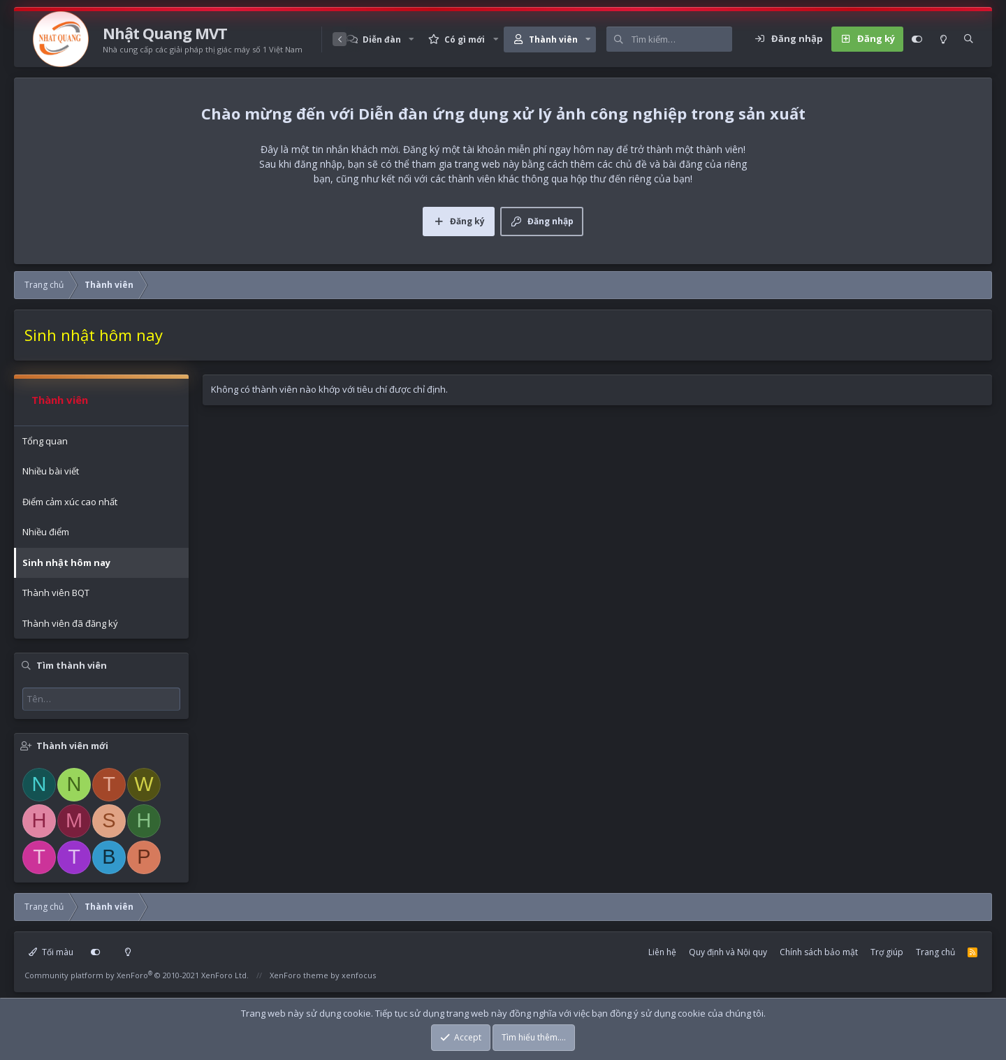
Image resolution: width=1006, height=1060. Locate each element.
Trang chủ (935, 952)
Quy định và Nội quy (728, 952)
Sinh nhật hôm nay (66, 562)
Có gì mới (464, 39)
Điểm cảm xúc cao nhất (69, 501)
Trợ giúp (886, 952)
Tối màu (51, 952)
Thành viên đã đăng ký (70, 623)
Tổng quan (45, 441)
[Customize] (917, 39)
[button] (411, 39)
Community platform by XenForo (136, 975)
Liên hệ (662, 952)
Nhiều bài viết (50, 471)
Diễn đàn (382, 39)
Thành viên (553, 39)
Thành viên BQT (55, 592)
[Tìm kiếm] (682, 39)
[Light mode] (943, 39)
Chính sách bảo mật (819, 952)
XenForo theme (299, 975)
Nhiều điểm (45, 531)
